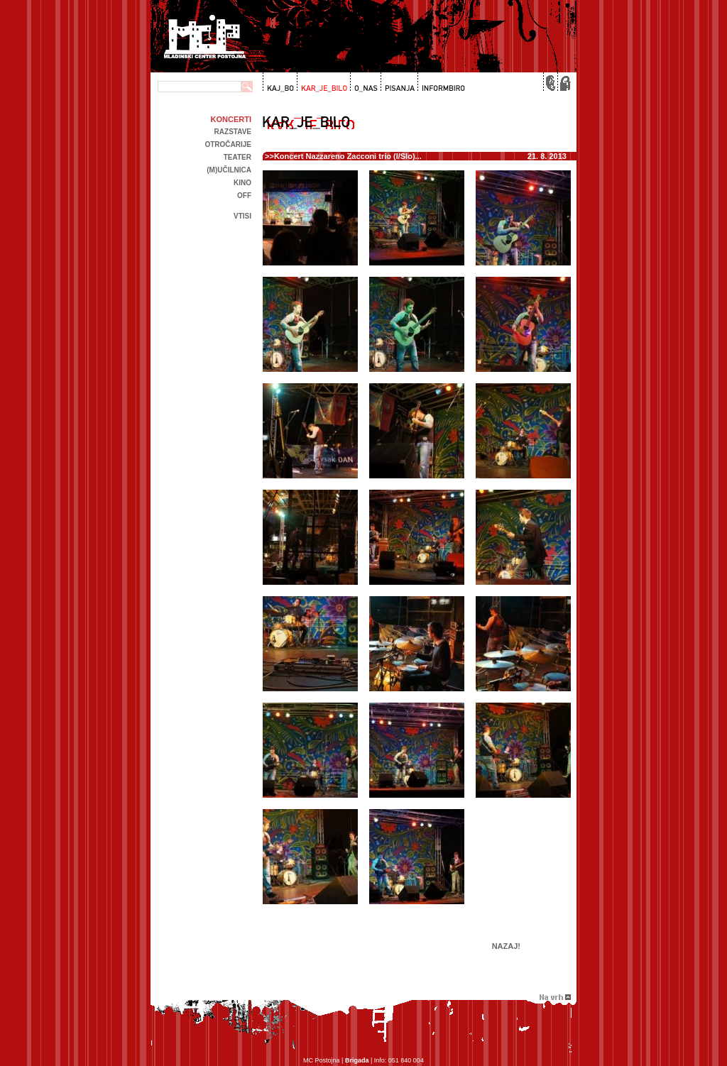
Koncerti (231, 119)
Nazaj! (506, 946)
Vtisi (242, 216)
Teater (237, 157)
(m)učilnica (229, 170)
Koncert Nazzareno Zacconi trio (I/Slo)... (348, 156)
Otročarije (227, 144)
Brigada (357, 1060)
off (244, 195)
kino (242, 183)
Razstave (232, 132)
